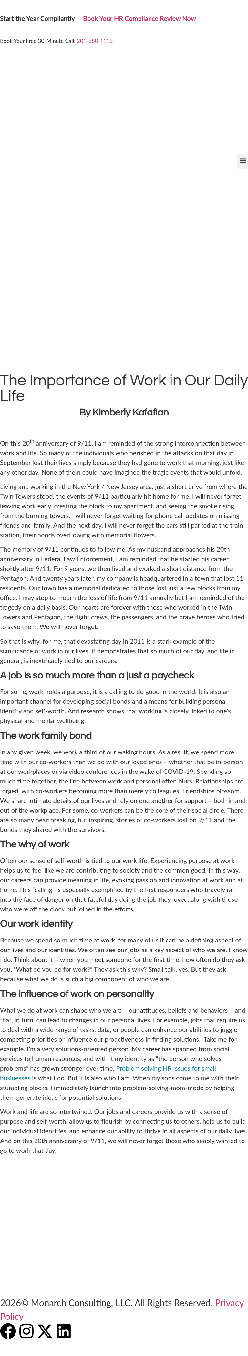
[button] (242, 161)
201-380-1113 (95, 40)
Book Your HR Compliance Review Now (139, 18)
